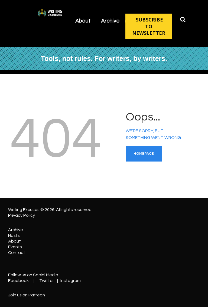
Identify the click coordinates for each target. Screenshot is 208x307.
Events (15, 247)
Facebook (18, 280)
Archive (15, 230)
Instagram (70, 280)
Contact (16, 252)
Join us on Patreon (26, 295)
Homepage (144, 153)
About (14, 241)
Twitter (46, 280)
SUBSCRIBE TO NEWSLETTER (148, 26)
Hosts (14, 235)
